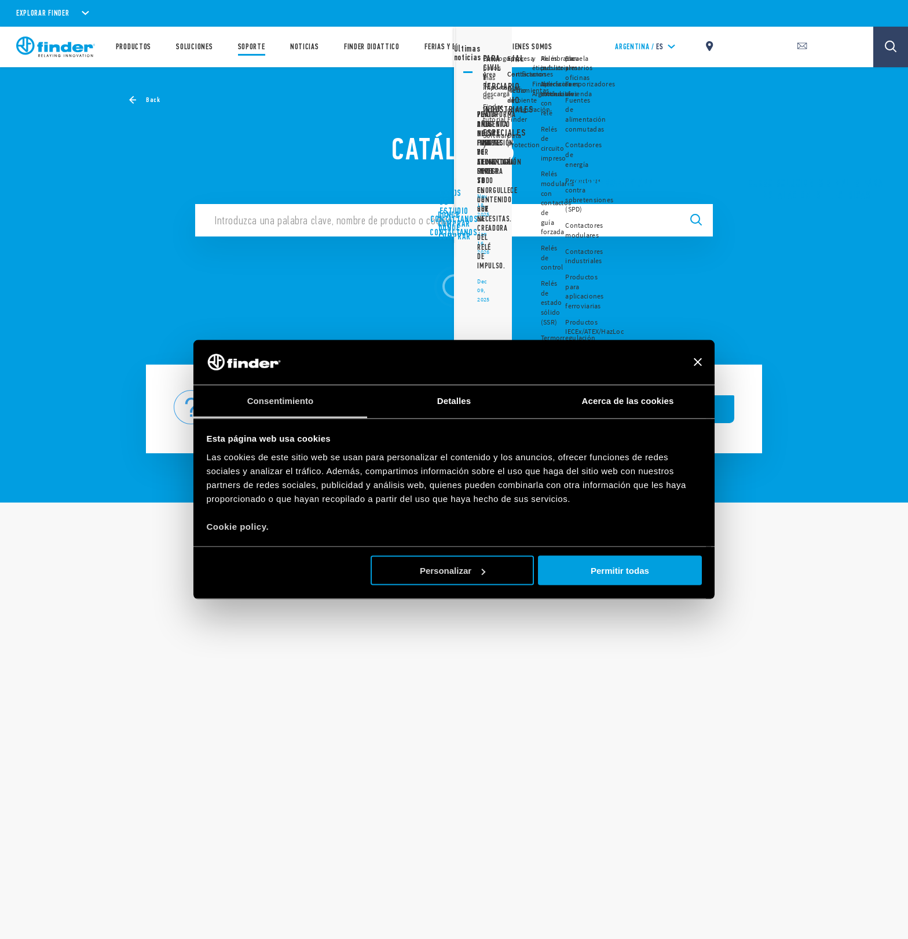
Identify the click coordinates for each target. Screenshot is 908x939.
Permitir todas (620, 571)
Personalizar (452, 571)
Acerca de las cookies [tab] (628, 400)
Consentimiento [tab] (280, 400)
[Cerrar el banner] (698, 362)
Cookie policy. (238, 526)
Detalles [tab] (454, 400)
